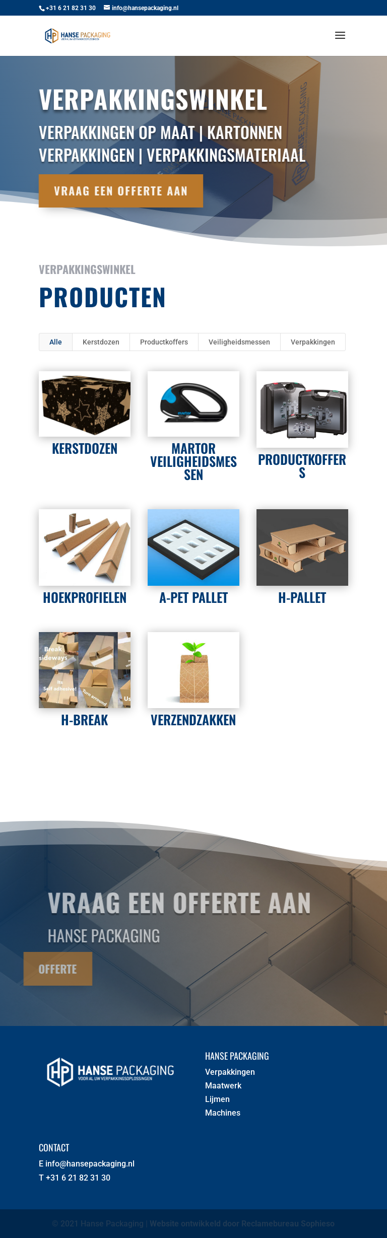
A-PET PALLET (193, 597)
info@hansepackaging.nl (90, 1163)
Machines (222, 1113)
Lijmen (217, 1099)
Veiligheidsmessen (239, 342)
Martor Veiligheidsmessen (193, 461)
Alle (55, 342)
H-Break (84, 719)
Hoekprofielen (84, 597)
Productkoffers (164, 342)
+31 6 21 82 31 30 (78, 1178)
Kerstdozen (101, 342)
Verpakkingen (313, 342)
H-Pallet (302, 597)
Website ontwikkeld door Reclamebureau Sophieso (242, 1223)
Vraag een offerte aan (112, 190)
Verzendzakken (193, 719)
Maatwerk (223, 1085)
